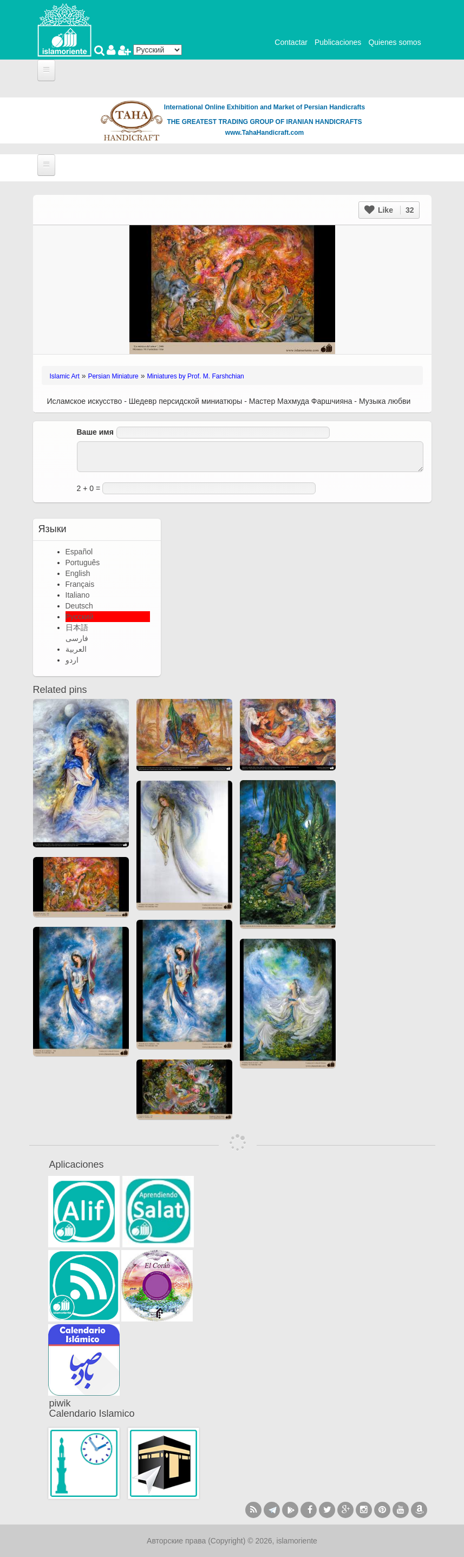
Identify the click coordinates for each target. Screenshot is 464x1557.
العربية (76, 649)
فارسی (77, 638)
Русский (80, 616)
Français (80, 584)
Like (389, 210)
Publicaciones (338, 42)
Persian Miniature (113, 376)
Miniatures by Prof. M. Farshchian (195, 376)
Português (83, 562)
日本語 (77, 627)
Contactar (291, 42)
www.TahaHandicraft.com (264, 132)
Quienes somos (394, 42)
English (78, 573)
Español (79, 551)
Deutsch (79, 605)
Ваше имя (95, 432)
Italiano (78, 595)
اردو (72, 660)
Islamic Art (65, 376)
